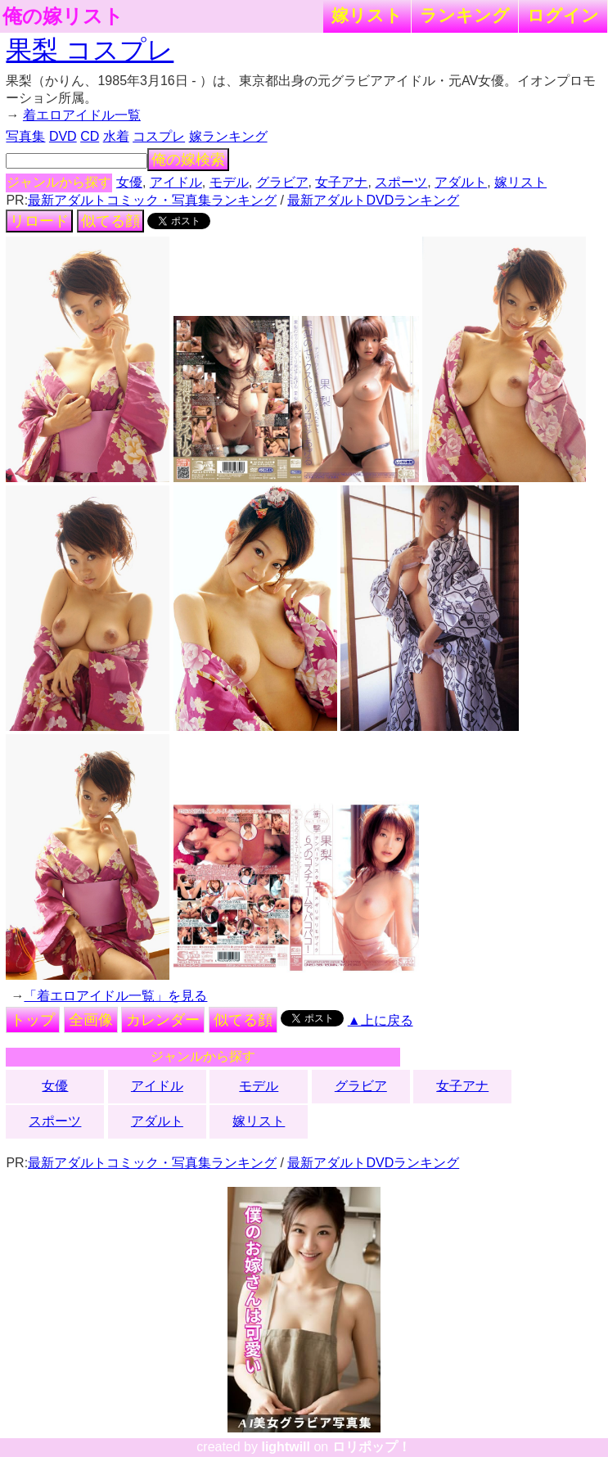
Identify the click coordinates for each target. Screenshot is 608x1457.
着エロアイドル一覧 (82, 115)
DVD (63, 136)
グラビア (282, 182)
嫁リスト (367, 15)
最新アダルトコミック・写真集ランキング (152, 200)
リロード (39, 221)
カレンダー (163, 1020)
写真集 (25, 136)
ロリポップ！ (371, 1447)
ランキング (465, 15)
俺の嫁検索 (188, 159)
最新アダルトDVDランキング (373, 200)
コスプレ (159, 136)
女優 (129, 182)
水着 (116, 136)
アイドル (176, 182)
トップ (33, 1020)
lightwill (285, 1447)
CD (89, 136)
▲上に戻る (380, 1020)
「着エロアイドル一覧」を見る (115, 996)
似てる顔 (110, 221)
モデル (229, 182)
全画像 (91, 1020)
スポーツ (401, 182)
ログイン (563, 15)
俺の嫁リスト (63, 16)
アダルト (461, 182)
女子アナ (341, 182)
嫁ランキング (228, 136)
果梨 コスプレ (89, 50)
